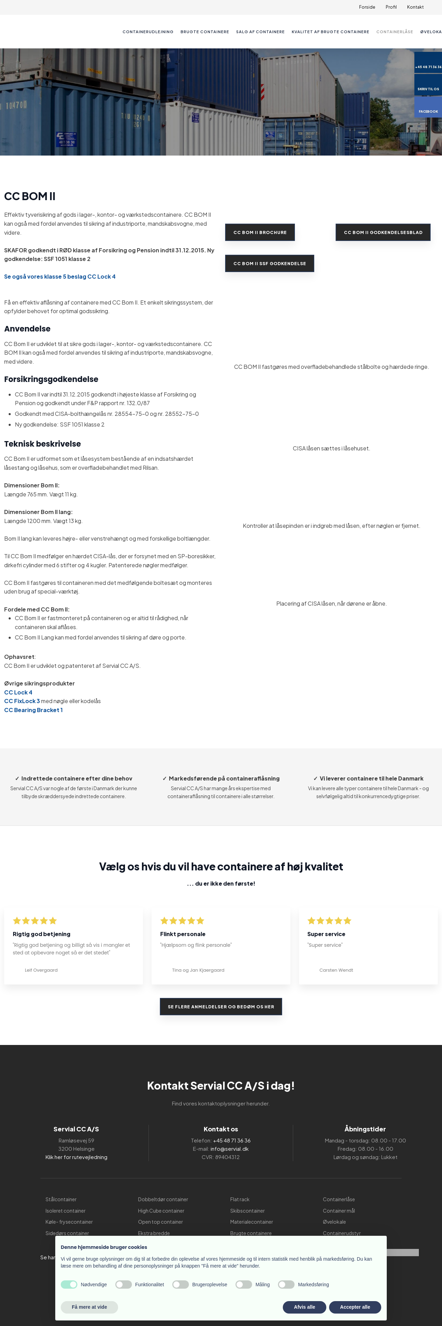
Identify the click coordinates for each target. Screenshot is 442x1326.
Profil (391, 7)
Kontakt (415, 7)
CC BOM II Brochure (261, 232)
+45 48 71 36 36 (232, 1140)
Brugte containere (205, 31)
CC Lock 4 (18, 692)
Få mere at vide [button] (89, 1307)
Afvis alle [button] (304, 1307)
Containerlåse (394, 31)
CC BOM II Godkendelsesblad (384, 232)
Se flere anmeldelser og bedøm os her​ (221, 1006)
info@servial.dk (230, 1148)
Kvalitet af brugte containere (330, 31)
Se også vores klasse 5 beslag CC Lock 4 (60, 276)
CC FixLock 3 (22, 700)
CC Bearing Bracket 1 (33, 709)
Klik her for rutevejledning (76, 1157)
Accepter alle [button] (355, 1307)
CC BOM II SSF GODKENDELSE (270, 263)
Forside (367, 7)
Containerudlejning (148, 31)
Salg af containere (260, 31)
